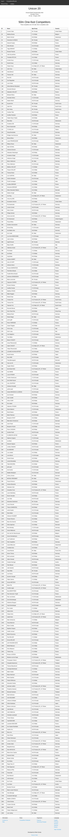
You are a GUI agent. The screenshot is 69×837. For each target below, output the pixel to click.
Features (39, 820)
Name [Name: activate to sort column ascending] (8, 28)
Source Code (34, 835)
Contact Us (5, 820)
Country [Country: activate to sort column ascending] (57, 28)
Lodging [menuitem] (12, 3)
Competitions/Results (12, 1)
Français (56, 822)
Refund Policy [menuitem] (4, 3)
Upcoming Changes (41, 822)
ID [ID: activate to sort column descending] (1, 28)
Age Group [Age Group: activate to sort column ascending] (34, 28)
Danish (55, 827)
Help (3, 822)
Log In (2, 1)
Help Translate (57, 829)
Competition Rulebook (25, 820)
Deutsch (56, 823)
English (56, 820)
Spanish (56, 825)
